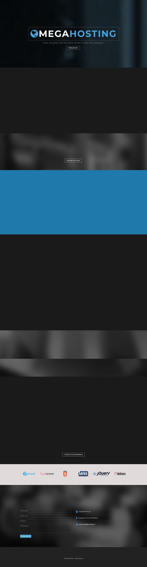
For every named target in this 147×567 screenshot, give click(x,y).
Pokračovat (73, 48)
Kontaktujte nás (73, 160)
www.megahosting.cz (87, 524)
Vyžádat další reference (73, 454)
